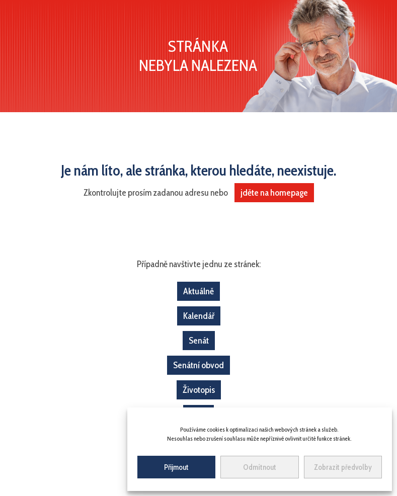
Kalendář (198, 315)
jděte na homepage (274, 192)
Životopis (199, 389)
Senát (199, 340)
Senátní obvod (198, 365)
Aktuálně (198, 291)
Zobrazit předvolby (343, 467)
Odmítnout (259, 467)
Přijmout (176, 467)
